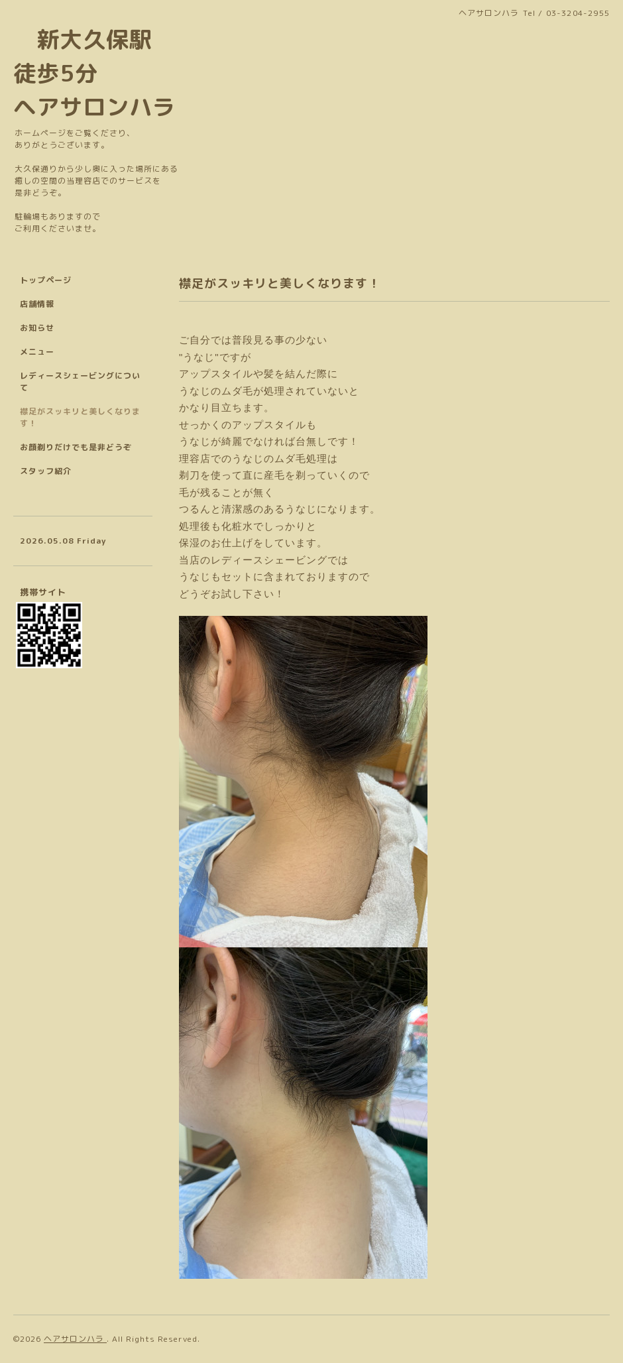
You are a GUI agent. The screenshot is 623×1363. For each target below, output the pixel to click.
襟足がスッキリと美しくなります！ (80, 417)
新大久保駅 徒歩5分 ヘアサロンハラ (94, 73)
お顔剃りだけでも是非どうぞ (76, 447)
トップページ (46, 280)
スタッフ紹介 (46, 471)
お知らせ (37, 327)
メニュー (37, 351)
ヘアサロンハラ (75, 1338)
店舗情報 (37, 304)
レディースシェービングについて (80, 381)
